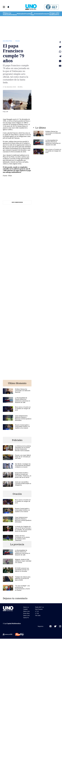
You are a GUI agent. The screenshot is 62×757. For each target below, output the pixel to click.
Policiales (20, 14)
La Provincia (13, 13)
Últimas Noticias (6, 13)
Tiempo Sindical (52, 13)
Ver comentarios (17, 202)
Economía (38, 14)
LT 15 (58, 13)
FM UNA (37, 615)
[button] (4, 7)
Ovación (27, 14)
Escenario (45, 14)
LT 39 (57, 13)
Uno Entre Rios (7, 41)
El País (32, 13)
